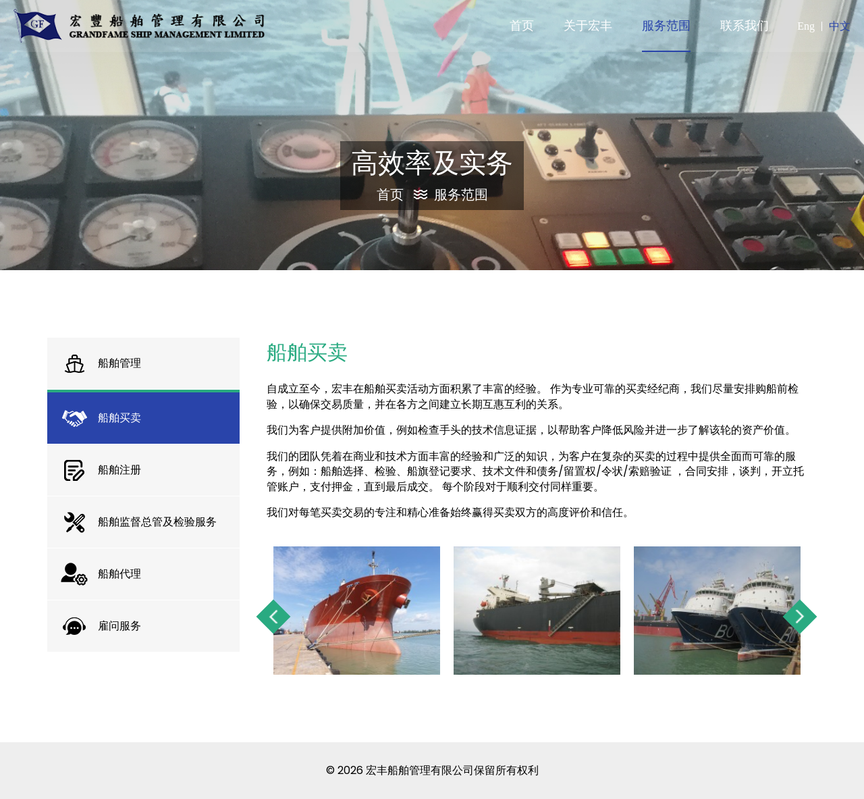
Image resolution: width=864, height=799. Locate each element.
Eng (806, 26)
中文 (839, 26)
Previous (273, 616)
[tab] (143, 363)
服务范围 (461, 194)
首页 (402, 194)
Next (800, 616)
